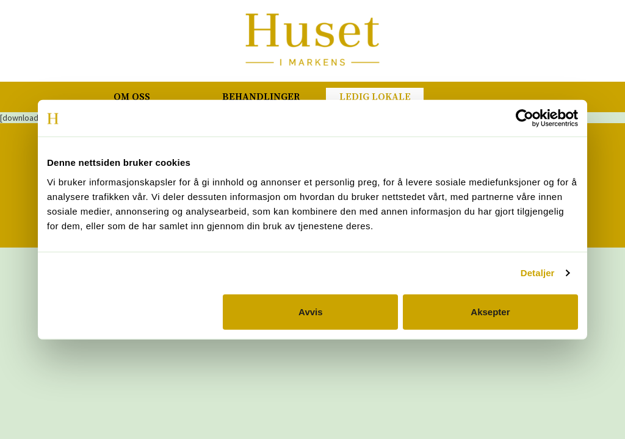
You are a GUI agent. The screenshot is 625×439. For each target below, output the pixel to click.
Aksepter (490, 311)
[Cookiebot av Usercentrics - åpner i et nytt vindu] (524, 118)
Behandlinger (261, 97)
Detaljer (538, 273)
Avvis (310, 311)
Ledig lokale (375, 97)
